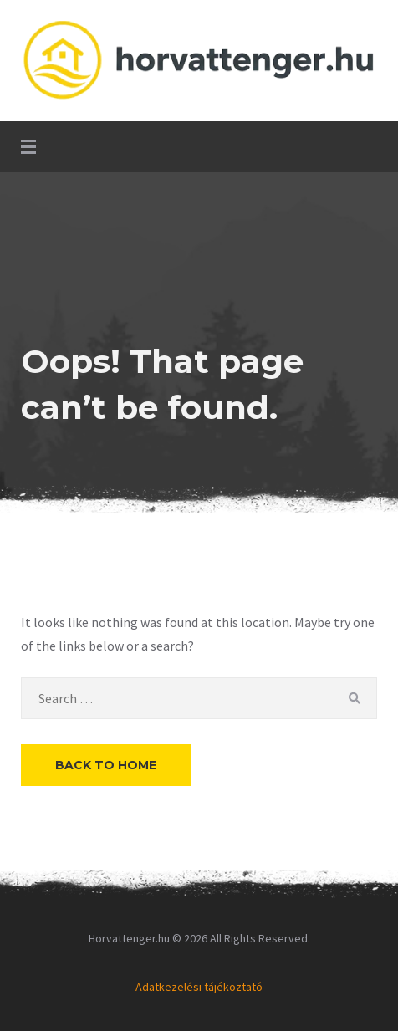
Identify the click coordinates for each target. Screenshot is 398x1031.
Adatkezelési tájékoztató (199, 986)
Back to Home (105, 765)
